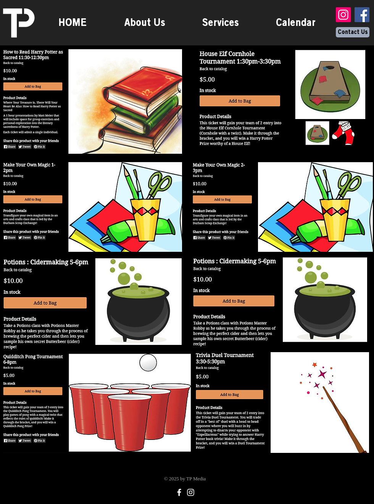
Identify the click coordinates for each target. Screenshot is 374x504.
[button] (220, 22)
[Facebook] (362, 14)
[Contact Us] (352, 32)
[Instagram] (343, 14)
